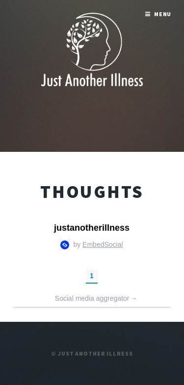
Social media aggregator (96, 298)
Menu (163, 14)
